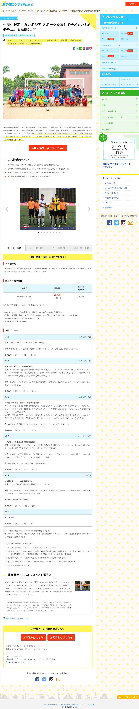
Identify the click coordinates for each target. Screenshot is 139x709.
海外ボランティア (42, 11)
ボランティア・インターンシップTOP (14, 11)
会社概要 (108, 208)
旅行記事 (105, 129)
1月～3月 (105, 33)
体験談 (104, 99)
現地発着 (64, 40)
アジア (10, 40)
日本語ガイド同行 (52, 40)
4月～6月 (127, 33)
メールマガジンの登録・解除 (116, 188)
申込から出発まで (112, 193)
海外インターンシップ (111, 45)
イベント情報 (107, 123)
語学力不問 (23, 44)
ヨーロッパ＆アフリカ (108, 85)
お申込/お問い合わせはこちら (47, 148)
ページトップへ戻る (129, 696)
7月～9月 (108, 39)
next (89, 207)
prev (10, 207)
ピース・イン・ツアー (34, 40)
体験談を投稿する (112, 198)
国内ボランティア (109, 63)
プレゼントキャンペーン (112, 117)
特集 (104, 105)
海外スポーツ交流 (109, 69)
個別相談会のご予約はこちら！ (18, 618)
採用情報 (91, 703)
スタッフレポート (109, 111)
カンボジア (20, 40)
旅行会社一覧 (110, 183)
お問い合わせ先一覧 (50, 703)
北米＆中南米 (125, 79)
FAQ (106, 203)
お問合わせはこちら (62, 636)
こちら (21, 304)
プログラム (31, 11)
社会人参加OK (76, 40)
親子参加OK (12, 44)
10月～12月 (125, 39)
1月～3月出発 (10, 35)
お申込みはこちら (32, 636)
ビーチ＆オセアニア (127, 85)
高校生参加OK (36, 44)
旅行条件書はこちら (16, 661)
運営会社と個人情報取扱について (72, 703)
